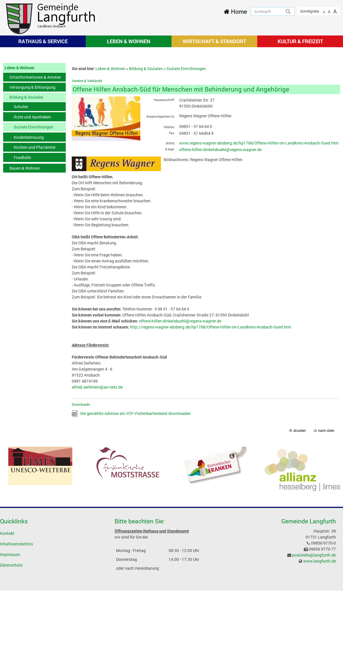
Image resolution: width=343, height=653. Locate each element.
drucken (300, 506)
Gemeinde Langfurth (308, 596)
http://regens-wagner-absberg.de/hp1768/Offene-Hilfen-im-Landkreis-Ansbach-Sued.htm (210, 402)
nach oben (326, 506)
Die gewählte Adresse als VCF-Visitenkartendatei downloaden (135, 488)
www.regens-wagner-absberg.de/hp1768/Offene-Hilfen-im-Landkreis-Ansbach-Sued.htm (258, 218)
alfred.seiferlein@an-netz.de (97, 462)
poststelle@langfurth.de (314, 630)
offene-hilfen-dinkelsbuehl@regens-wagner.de (220, 224)
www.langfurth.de (319, 636)
